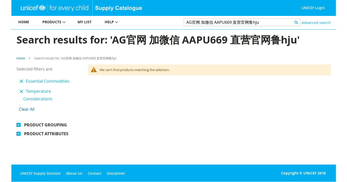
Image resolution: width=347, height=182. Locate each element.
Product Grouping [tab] (45, 125)
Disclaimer (116, 173)
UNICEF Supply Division (40, 173)
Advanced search (316, 22)
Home (20, 58)
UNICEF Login (313, 7)
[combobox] (242, 22)
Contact (94, 173)
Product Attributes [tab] (46, 133)
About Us (74, 173)
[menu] (92, 22)
